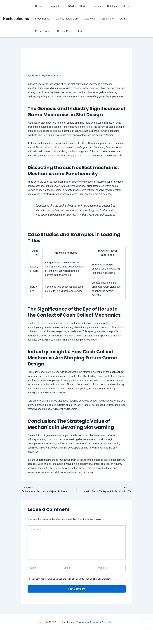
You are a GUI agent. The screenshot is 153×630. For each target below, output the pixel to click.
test (37, 31)
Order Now (84, 18)
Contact (39, 6)
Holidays (106, 6)
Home (119, 6)
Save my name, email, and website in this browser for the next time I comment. (71, 579)
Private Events (118, 18)
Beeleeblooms (16, 18)
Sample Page (138, 18)
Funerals (92, 6)
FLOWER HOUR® (73, 6)
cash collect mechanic (77, 92)
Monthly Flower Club (46, 18)
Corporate (53, 6)
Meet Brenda (135, 6)
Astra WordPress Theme (102, 622)
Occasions (67, 18)
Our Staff (100, 18)
